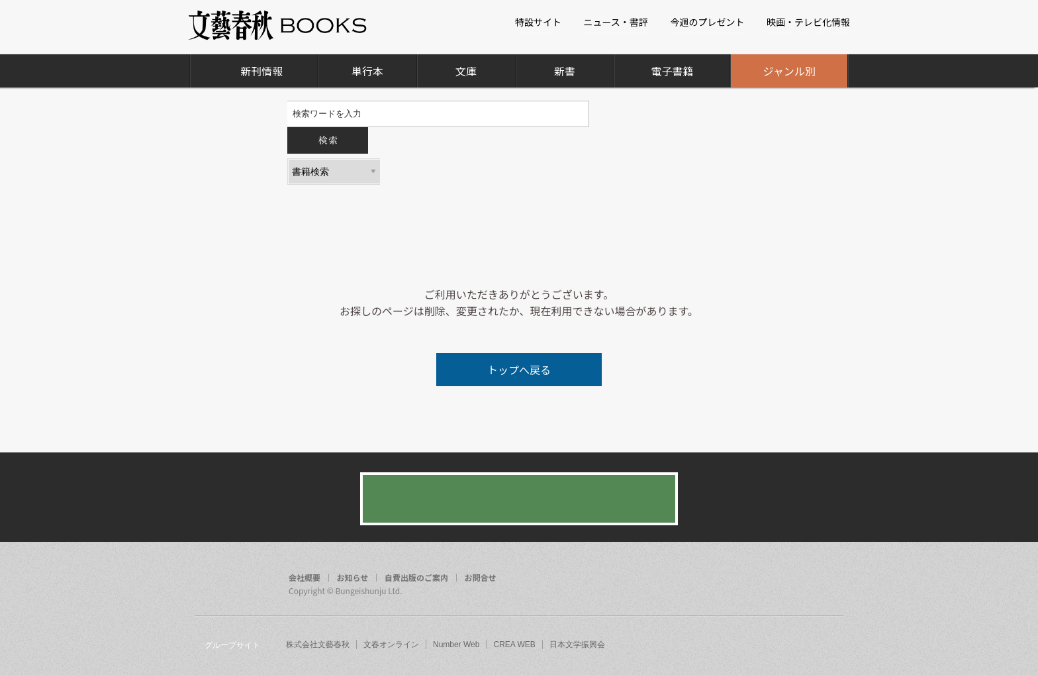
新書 (564, 71)
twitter (803, 579)
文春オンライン (391, 644)
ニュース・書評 (616, 21)
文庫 (466, 71)
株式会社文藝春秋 (318, 644)
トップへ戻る (519, 370)
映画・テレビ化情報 (808, 21)
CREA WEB (514, 644)
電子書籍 (672, 71)
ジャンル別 (789, 71)
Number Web (456, 644)
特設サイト (538, 21)
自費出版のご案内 (416, 578)
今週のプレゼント (707, 21)
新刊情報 (261, 71)
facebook (778, 579)
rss (828, 579)
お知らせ (353, 578)
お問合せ (480, 578)
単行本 (367, 71)
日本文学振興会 (577, 644)
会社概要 (304, 578)
